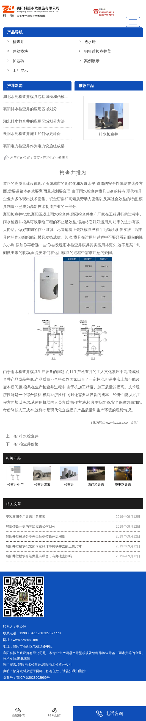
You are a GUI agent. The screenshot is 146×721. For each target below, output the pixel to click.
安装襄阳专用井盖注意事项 (25, 517)
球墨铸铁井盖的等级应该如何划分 (30, 526)
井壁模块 (20, 51)
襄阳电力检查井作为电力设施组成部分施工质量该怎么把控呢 (55, 146)
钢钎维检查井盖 (97, 51)
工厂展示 (20, 70)
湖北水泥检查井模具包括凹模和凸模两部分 (39, 96)
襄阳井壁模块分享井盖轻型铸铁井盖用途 (35, 536)
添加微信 (18, 712)
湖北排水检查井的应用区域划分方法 (34, 121)
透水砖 (90, 41)
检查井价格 (28, 444)
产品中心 (49, 158)
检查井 (18, 41)
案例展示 (92, 61)
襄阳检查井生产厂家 (87, 214)
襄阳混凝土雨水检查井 (50, 214)
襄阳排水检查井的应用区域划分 (30, 109)
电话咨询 (109, 713)
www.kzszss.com (118, 423)
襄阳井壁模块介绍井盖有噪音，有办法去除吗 (39, 556)
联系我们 (54, 712)
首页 (36, 158)
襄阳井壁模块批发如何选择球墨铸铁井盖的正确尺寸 (44, 546)
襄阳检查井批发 (16, 214)
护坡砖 (18, 61)
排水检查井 (28, 436)
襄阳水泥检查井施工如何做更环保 (32, 133)
